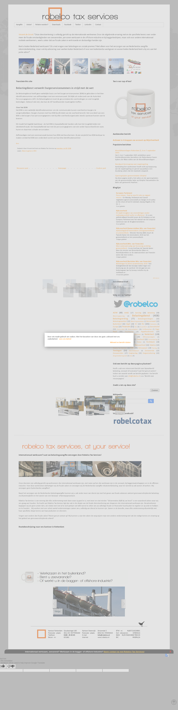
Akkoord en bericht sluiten (120, 342)
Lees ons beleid (65, 339)
